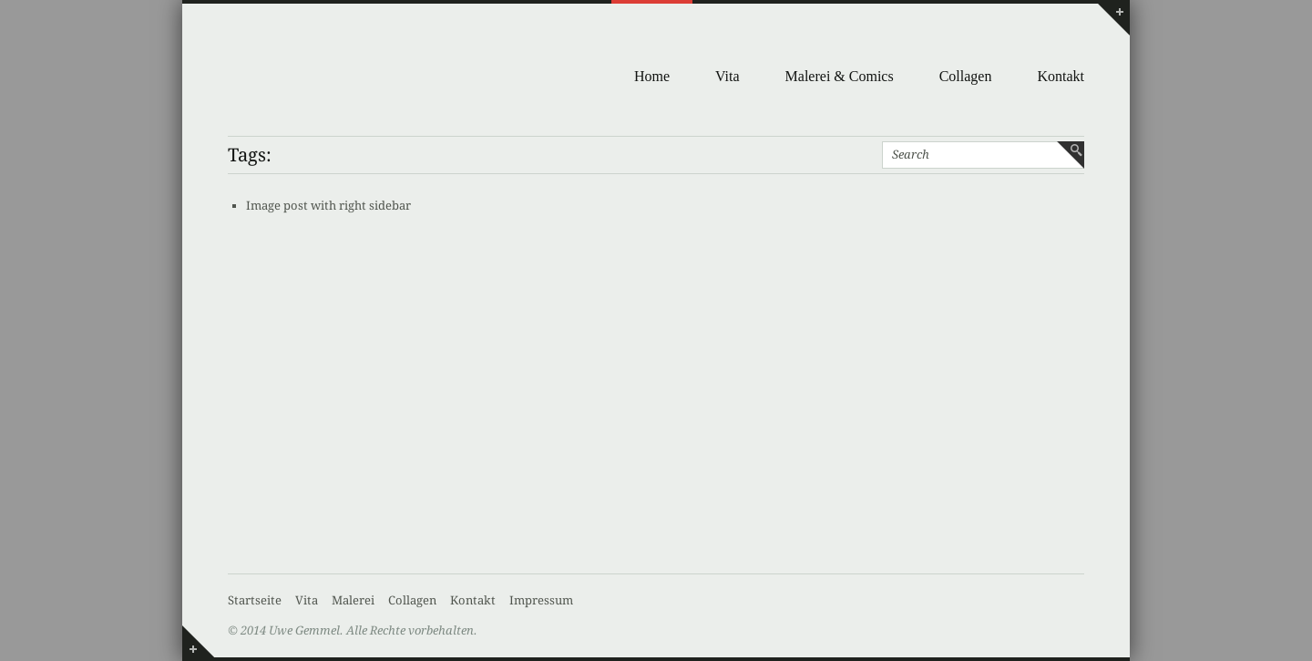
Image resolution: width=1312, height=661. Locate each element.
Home (652, 76)
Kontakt (1060, 76)
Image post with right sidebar (328, 205)
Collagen (965, 76)
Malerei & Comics (839, 76)
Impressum (541, 600)
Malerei (353, 600)
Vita (727, 76)
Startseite (255, 600)
